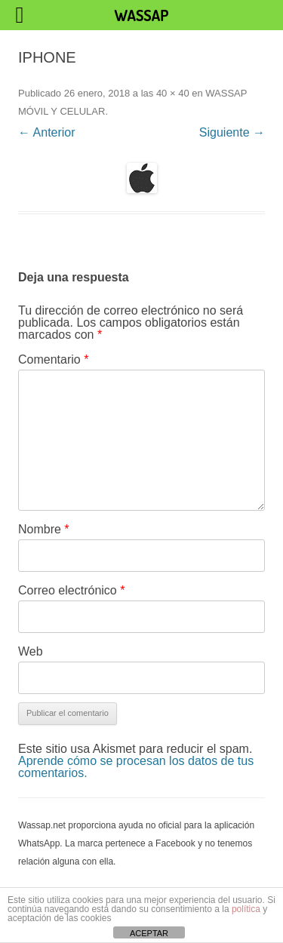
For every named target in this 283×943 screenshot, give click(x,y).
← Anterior (46, 132)
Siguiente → (232, 132)
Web (30, 651)
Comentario (53, 359)
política (246, 909)
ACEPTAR (149, 933)
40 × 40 (172, 93)
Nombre (43, 529)
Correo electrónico (71, 590)
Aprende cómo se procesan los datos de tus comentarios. (136, 766)
